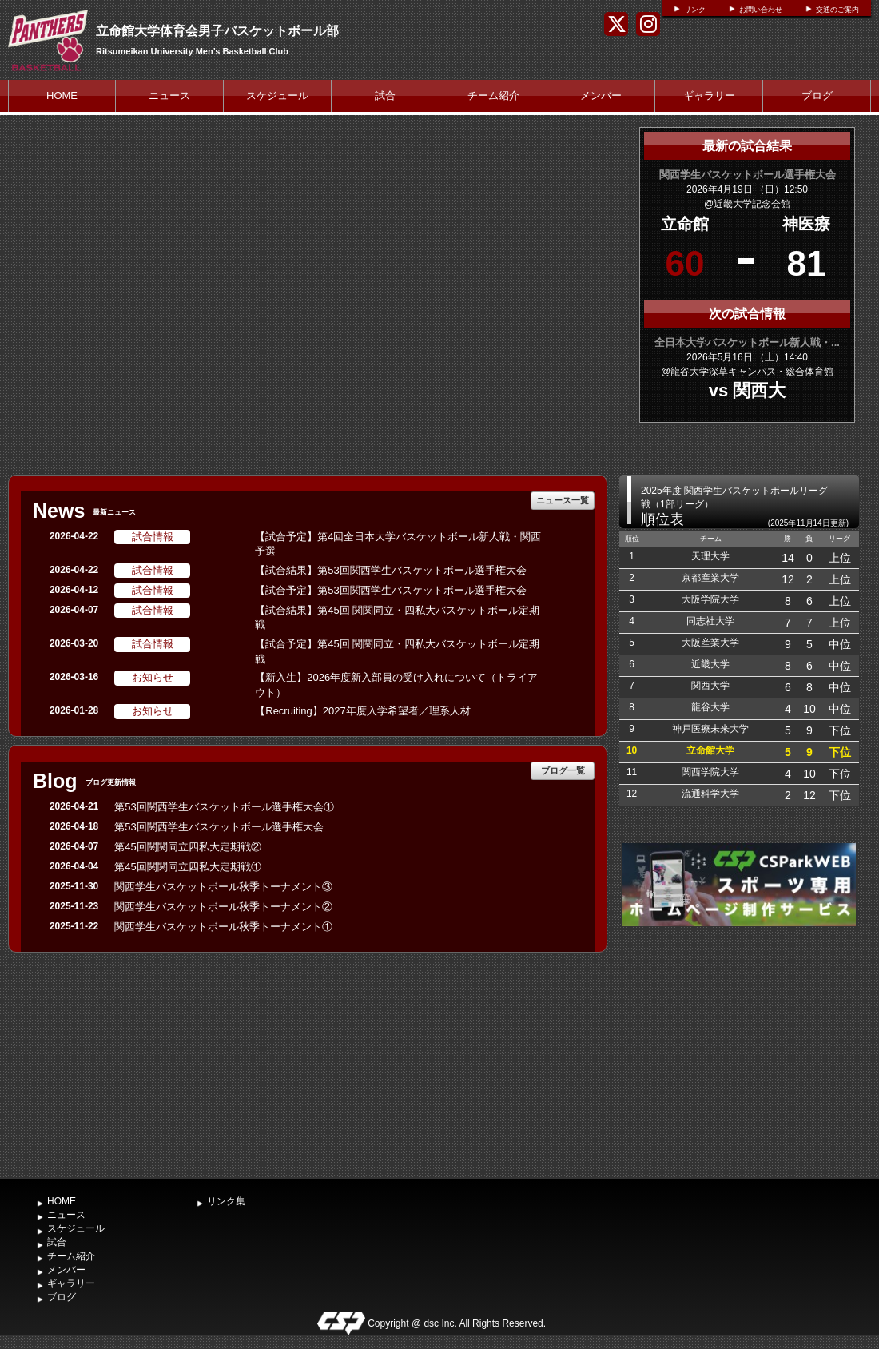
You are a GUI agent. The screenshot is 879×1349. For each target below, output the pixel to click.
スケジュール (277, 95)
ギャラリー (709, 95)
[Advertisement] (739, 1050)
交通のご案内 (837, 10)
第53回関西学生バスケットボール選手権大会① (223, 807)
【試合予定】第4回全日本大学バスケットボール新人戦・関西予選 (398, 544)
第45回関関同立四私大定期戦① (187, 867)
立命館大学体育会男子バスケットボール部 (217, 31)
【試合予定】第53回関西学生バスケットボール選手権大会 (390, 590)
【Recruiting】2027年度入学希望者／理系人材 (362, 711)
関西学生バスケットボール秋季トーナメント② (223, 907)
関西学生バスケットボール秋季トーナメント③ (223, 887)
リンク (695, 10)
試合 (385, 95)
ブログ (817, 95)
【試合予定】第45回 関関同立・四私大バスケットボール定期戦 (397, 651)
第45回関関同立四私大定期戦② (187, 847)
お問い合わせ (760, 10)
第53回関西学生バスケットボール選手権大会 (218, 827)
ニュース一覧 (562, 500)
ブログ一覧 (563, 770)
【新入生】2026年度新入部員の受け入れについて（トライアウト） (396, 684)
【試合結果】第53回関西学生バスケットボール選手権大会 (390, 570)
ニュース (169, 95)
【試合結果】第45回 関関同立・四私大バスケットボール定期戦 (397, 617)
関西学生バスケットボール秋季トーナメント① (223, 927)
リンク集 (226, 1201)
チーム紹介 (493, 95)
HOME (62, 95)
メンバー (601, 95)
